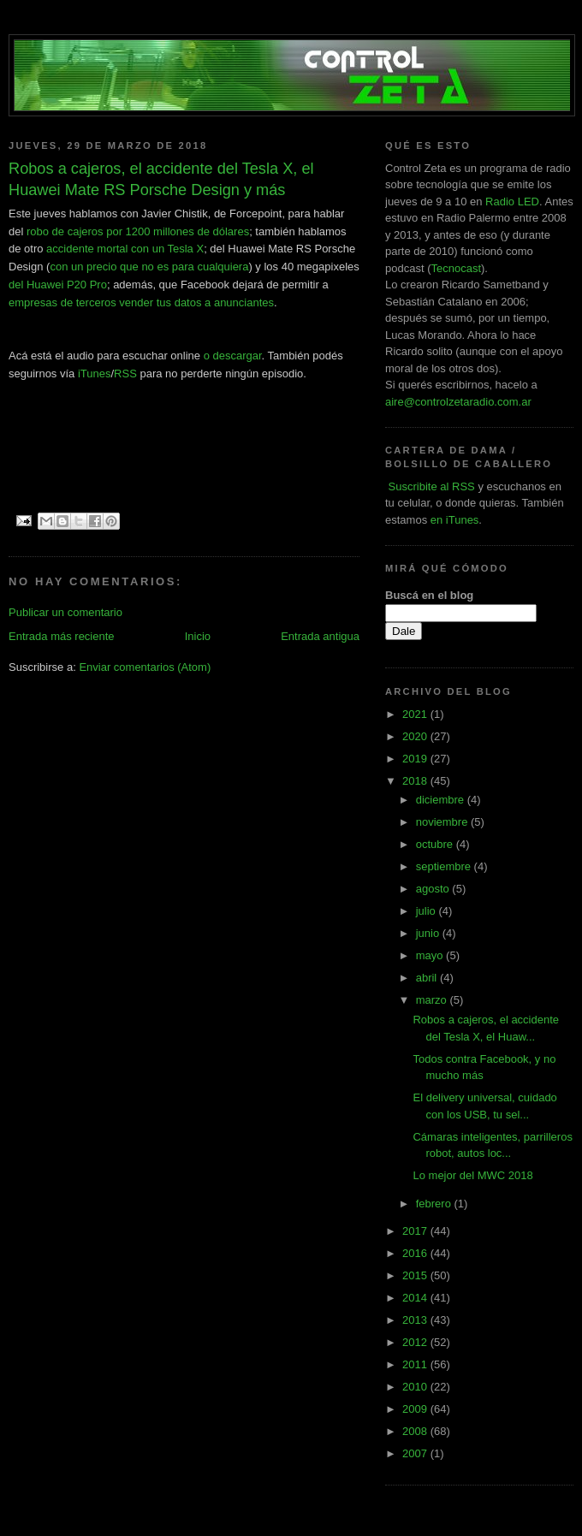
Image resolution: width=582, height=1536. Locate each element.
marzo (433, 999)
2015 (416, 1275)
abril (428, 977)
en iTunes (455, 519)
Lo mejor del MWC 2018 (472, 1175)
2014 (416, 1297)
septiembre (445, 866)
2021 (416, 714)
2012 (416, 1342)
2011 (416, 1364)
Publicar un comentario (65, 612)
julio (427, 910)
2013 (416, 1320)
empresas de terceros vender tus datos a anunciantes (141, 302)
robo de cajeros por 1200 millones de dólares (138, 231)
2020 (416, 736)
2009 (416, 1409)
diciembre (441, 799)
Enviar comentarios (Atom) (145, 667)
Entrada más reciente (62, 636)
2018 (416, 780)
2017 (416, 1231)
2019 (416, 758)
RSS (125, 373)
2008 (416, 1431)
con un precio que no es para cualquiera (149, 266)
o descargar (233, 355)
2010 (416, 1386)
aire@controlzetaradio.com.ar (458, 401)
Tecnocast (456, 268)
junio (429, 933)
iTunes (94, 373)
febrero (435, 1203)
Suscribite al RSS (430, 486)
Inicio (198, 636)
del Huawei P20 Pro (58, 284)
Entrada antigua (320, 636)
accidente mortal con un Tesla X (125, 248)
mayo (431, 955)
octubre (436, 844)
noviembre (443, 821)
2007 (416, 1453)
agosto (434, 888)
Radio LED (512, 201)
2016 (416, 1253)
